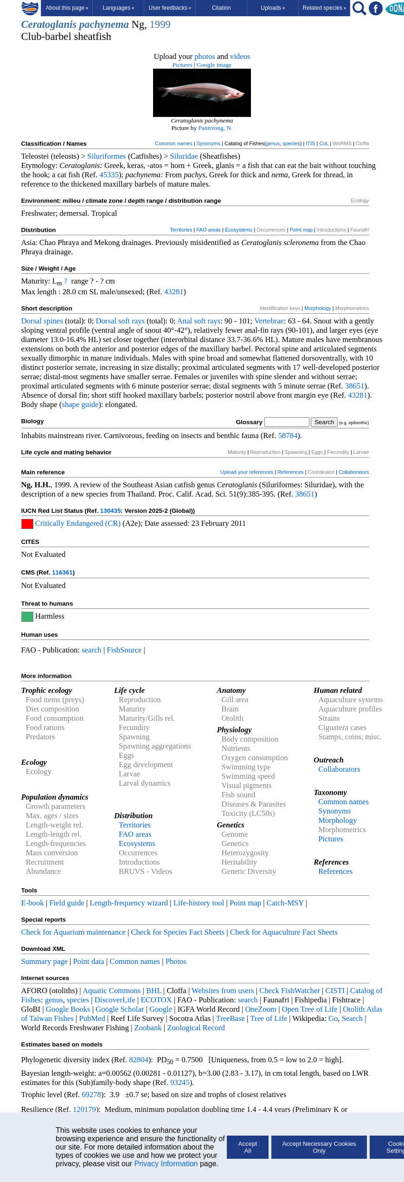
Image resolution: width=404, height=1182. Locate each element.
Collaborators (354, 472)
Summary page (44, 961)
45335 (109, 174)
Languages (118, 8)
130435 (110, 510)
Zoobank (147, 1027)
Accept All (247, 1147)
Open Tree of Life (310, 1009)
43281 (174, 291)
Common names (173, 143)
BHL (153, 990)
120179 (84, 1109)
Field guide (66, 902)
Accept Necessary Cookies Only (319, 1147)
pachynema (104, 24)
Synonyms (208, 143)
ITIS (310, 143)
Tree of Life (268, 1018)
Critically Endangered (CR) (78, 523)
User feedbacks (170, 8)
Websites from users (223, 990)
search (92, 650)
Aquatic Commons (112, 990)
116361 (62, 572)
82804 (138, 1059)
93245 (180, 1082)
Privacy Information (166, 1164)
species (291, 143)
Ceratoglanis (49, 24)
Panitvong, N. (216, 127)
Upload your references (246, 472)
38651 (355, 385)
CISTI (335, 990)
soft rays (131, 320)
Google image (214, 64)
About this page (67, 8)
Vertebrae (269, 320)
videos (240, 56)
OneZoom (260, 1009)
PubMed (92, 1018)
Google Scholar (120, 1009)
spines (53, 320)
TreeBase (230, 1018)
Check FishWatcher (289, 990)
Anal (184, 320)
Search (352, 1018)
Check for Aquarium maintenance (73, 932)
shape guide (80, 404)
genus (273, 143)
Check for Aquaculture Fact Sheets (284, 932)
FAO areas (208, 230)
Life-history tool (198, 902)
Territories (181, 230)
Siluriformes (106, 156)
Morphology (317, 308)
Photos (176, 961)
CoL (323, 143)
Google (160, 1009)
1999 (159, 24)
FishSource (124, 650)
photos (204, 56)
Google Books (68, 1009)
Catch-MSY (285, 902)
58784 (288, 435)
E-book (32, 902)
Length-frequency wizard (129, 902)
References (290, 472)
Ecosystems (238, 230)
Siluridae (184, 156)
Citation (221, 8)
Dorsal (31, 320)
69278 (91, 1094)
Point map (301, 230)
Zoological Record (195, 1027)
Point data (88, 961)
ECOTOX (156, 999)
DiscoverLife (115, 999)
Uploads (273, 8)
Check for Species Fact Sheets (177, 932)
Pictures (182, 64)
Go (333, 1018)
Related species (324, 8)
